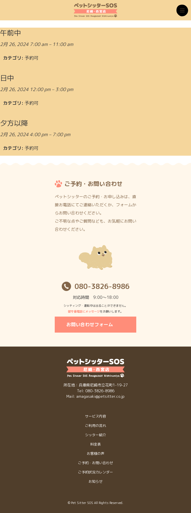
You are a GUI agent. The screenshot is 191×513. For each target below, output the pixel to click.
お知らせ (95, 481)
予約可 (31, 58)
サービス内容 (95, 416)
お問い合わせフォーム (89, 324)
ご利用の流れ (95, 425)
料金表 (95, 444)
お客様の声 (95, 453)
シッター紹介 (95, 434)
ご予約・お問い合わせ (95, 462)
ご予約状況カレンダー (95, 472)
